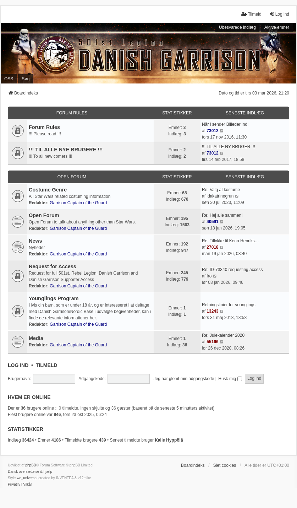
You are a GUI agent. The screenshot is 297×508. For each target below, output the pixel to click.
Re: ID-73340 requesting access (232, 269)
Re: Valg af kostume (221, 189)
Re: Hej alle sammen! (222, 215)
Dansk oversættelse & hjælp (30, 472)
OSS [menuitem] (8, 78)
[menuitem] (14, 484)
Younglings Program (53, 298)
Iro (209, 276)
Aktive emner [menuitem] (276, 27)
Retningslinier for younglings (228, 304)
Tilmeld (46, 365)
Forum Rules (71, 112)
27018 (212, 247)
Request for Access (52, 266)
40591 (212, 221)
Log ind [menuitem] (279, 14)
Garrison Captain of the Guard (78, 202)
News (35, 241)
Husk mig (230, 378)
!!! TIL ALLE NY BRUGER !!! (228, 146)
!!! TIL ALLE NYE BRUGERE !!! (66, 149)
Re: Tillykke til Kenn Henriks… (230, 240)
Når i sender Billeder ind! (225, 124)
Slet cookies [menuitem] (224, 465)
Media (36, 338)
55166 (212, 341)
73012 (212, 130)
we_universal (27, 478)
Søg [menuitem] (25, 78)
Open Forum (71, 176)
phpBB (30, 465)
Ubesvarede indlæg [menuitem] (237, 27)
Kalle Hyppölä (169, 440)
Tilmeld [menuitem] (251, 14)
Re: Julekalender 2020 (223, 335)
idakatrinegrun (220, 196)
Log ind (18, 365)
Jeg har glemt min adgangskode (184, 378)
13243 (212, 311)
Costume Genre (48, 190)
